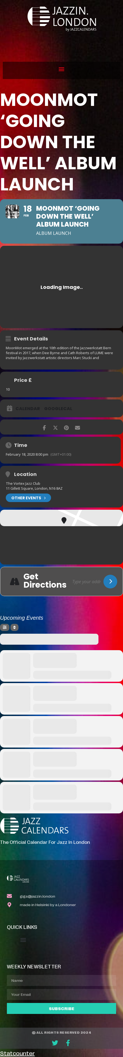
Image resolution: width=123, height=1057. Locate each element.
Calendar (27, 408)
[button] (61, 69)
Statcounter (17, 1053)
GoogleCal (58, 408)
